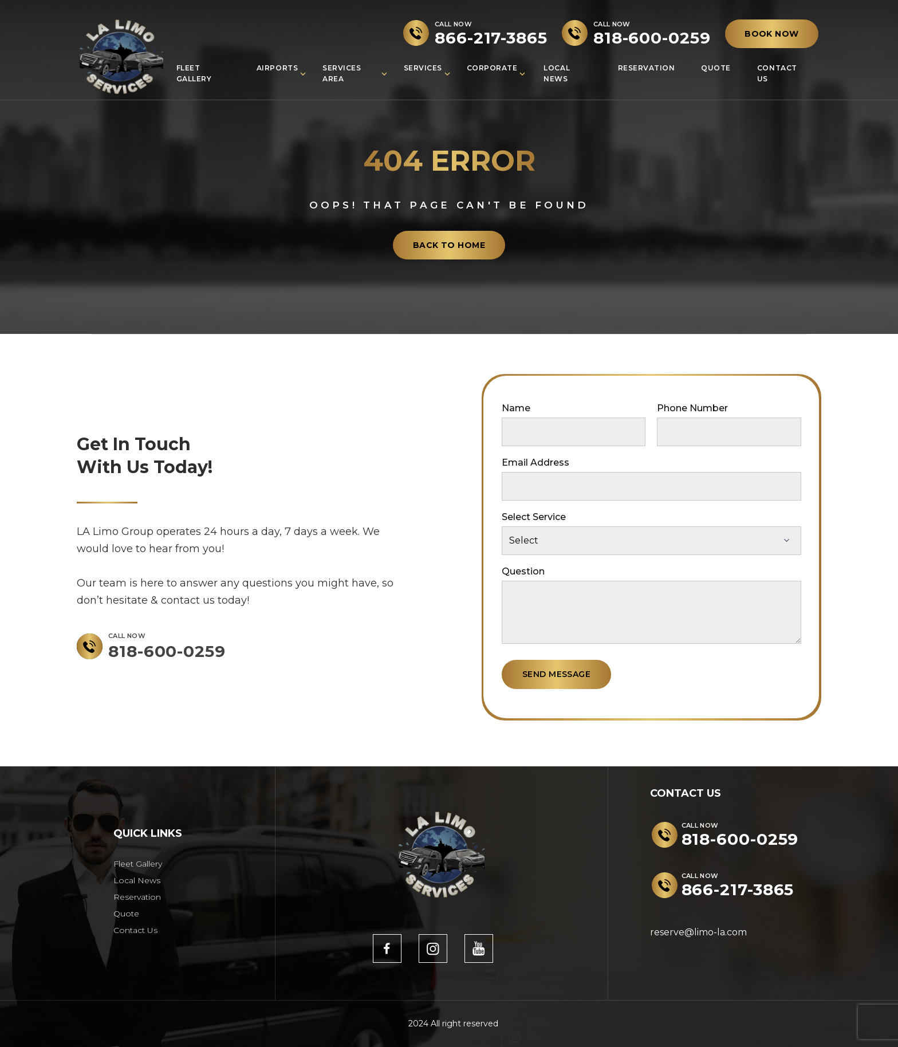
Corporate (492, 68)
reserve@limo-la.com (698, 932)
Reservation (646, 68)
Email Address (535, 462)
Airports (277, 68)
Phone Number (692, 408)
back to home (449, 245)
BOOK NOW (771, 34)
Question (523, 571)
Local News (556, 73)
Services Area (341, 73)
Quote (716, 68)
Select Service (534, 516)
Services (423, 68)
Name (516, 408)
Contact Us (777, 73)
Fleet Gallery (194, 73)
